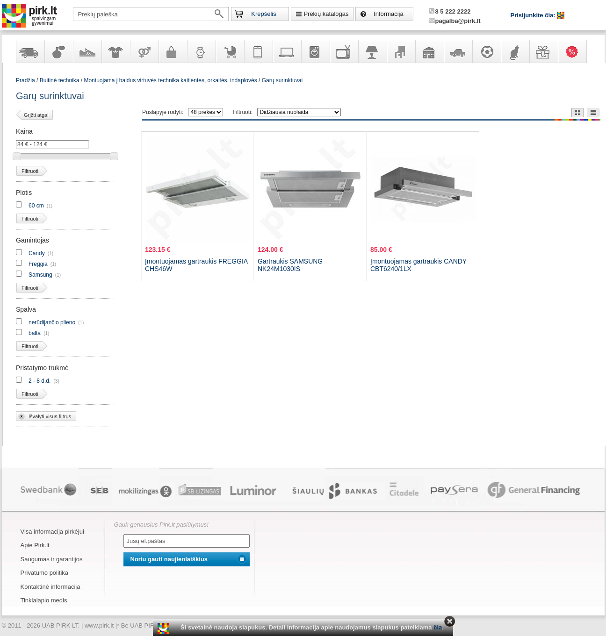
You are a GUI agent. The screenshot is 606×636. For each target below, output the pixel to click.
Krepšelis (263, 13)
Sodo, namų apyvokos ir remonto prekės (429, 51)
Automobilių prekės (457, 51)
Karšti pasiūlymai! (575, 51)
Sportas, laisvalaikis (486, 51)
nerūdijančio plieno (52, 322)
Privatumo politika (45, 572)
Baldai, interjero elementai (400, 51)
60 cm (36, 205)
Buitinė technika (315, 51)
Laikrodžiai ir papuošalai (201, 51)
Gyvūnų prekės (514, 51)
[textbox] (151, 14)
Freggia (38, 264)
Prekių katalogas (325, 13)
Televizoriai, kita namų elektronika (343, 51)
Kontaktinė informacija (50, 586)
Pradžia (25, 80)
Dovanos (543, 51)
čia (437, 627)
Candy (37, 253)
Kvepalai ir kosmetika (58, 51)
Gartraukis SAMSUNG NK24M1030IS (290, 264)
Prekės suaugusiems (144, 51)
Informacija (389, 13)
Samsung (40, 275)
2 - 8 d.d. (39, 381)
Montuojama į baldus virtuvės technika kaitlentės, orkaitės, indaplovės (170, 80)
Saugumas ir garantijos (52, 559)
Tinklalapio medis (44, 600)
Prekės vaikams (229, 51)
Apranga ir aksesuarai (115, 51)
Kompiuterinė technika (286, 51)
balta (35, 333)
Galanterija (172, 51)
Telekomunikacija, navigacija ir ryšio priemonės (258, 51)
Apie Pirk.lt (35, 545)
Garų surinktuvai (282, 80)
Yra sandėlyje (29, 51)
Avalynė (87, 51)
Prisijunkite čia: (534, 15)
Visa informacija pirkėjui (52, 531)
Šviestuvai (372, 51)
